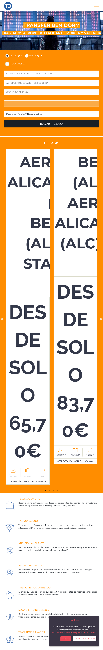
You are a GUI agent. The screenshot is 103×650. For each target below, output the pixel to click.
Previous (2, 319)
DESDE (16, 55)
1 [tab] (45, 490)
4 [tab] (57, 490)
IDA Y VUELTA (18, 63)
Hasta (35, 55)
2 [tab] (49, 490)
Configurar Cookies (84, 638)
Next (101, 319)
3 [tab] (53, 490)
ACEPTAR (65, 638)
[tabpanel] (28, 319)
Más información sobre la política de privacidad (74, 632)
